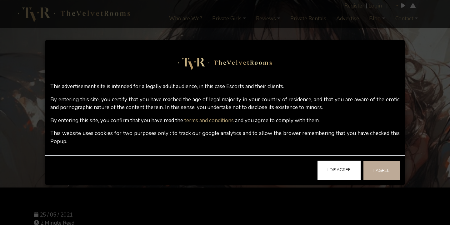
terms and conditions (209, 120)
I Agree (381, 170)
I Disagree (339, 170)
